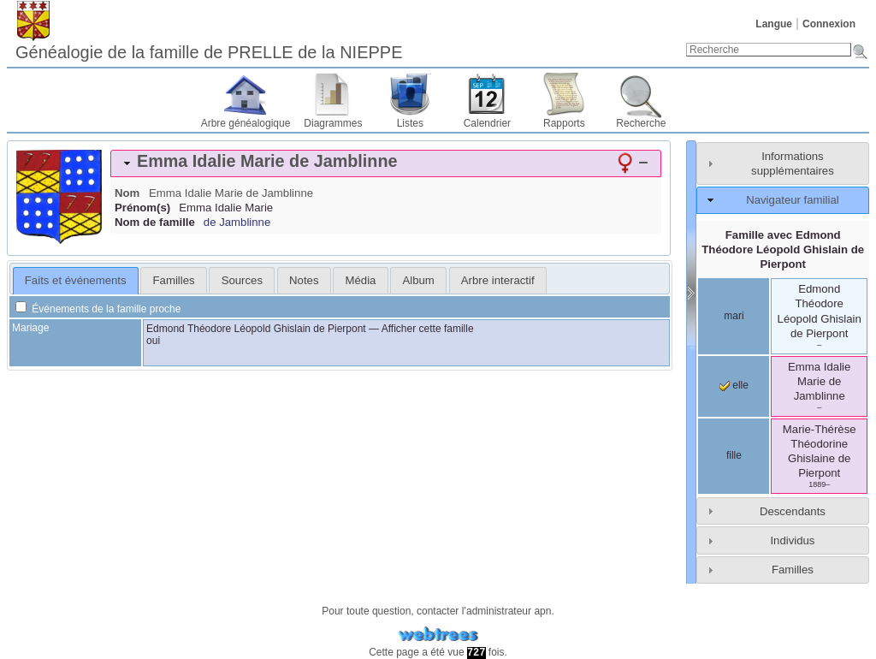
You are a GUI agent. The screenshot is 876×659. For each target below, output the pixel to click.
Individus (792, 540)
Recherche (641, 123)
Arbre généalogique (246, 123)
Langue (773, 24)
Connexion (828, 24)
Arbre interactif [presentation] (498, 280)
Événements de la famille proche (98, 309)
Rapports (564, 123)
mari (733, 316)
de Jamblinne (237, 222)
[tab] (385, 163)
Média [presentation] (361, 280)
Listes (410, 123)
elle (734, 385)
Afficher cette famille (428, 329)
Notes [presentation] (303, 280)
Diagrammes (333, 123)
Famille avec (782, 249)
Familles (793, 569)
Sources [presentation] (242, 280)
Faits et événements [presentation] (76, 280)
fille (734, 455)
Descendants (793, 511)
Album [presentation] (418, 280)
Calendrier (487, 123)
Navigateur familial (792, 199)
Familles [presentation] (174, 280)
